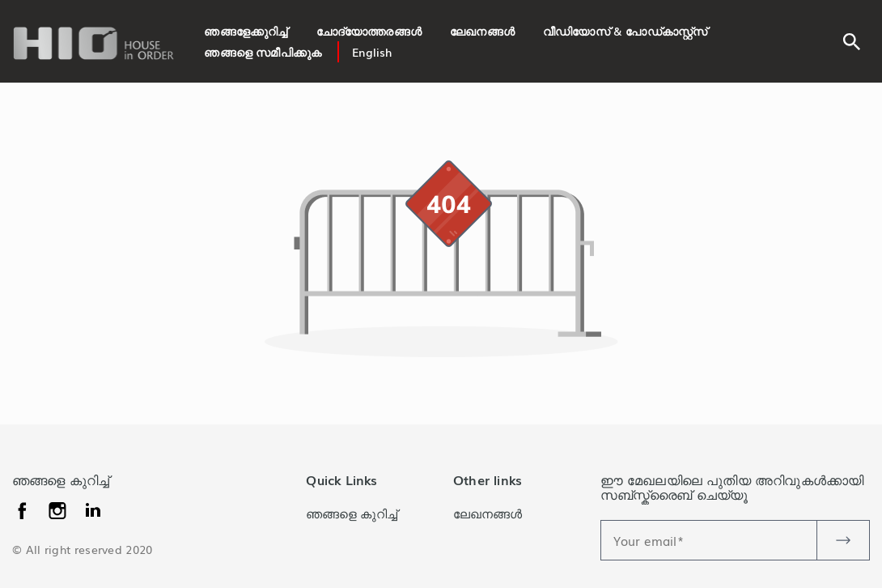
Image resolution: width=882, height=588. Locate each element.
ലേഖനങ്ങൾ (482, 31)
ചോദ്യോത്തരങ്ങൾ (369, 31)
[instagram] (93, 508)
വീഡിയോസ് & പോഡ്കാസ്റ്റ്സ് (625, 31)
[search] (851, 39)
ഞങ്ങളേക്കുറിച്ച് (245, 31)
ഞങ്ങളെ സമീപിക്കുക (262, 52)
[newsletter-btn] (842, 540)
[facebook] (24, 508)
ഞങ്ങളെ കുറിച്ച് (351, 513)
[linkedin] (59, 508)
